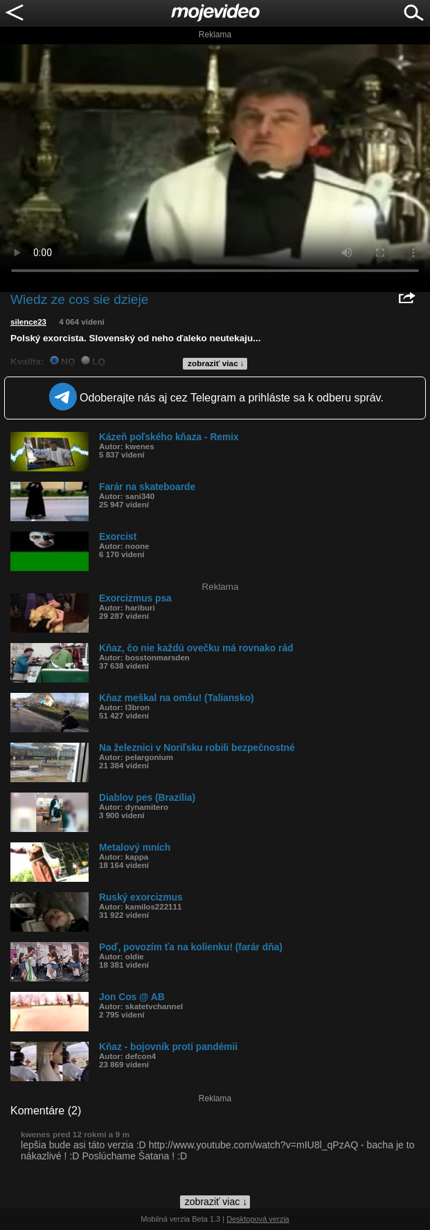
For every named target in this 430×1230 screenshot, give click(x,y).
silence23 (28, 322)
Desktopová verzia (257, 1219)
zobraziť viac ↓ (216, 363)
